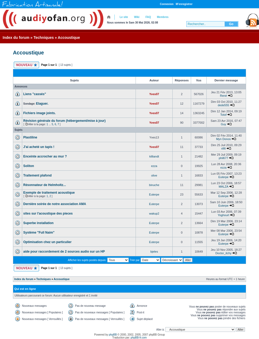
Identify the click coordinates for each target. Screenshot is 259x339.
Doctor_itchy (223, 253)
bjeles (154, 251)
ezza (154, 166)
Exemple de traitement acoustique (49, 192)
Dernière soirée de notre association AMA (54, 204)
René (223, 95)
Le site (124, 17)
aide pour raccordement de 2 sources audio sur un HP (64, 251)
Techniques (44, 37)
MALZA (223, 186)
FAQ (148, 17)
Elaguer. (42, 103)
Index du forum (16, 37)
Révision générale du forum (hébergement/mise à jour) (64, 121)
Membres (163, 17)
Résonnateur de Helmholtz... (44, 185)
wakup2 (154, 213)
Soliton (28, 166)
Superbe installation (38, 223)
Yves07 (154, 94)
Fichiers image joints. (39, 113)
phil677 (223, 158)
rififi (223, 148)
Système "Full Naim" (38, 232)
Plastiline (30, 137)
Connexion (167, 4)
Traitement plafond (37, 175)
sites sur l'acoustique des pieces (48, 213)
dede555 (223, 105)
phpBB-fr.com (139, 337)
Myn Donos (223, 139)
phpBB (113, 334)
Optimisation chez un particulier (47, 242)
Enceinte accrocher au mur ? (45, 156)
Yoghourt (223, 215)
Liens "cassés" (34, 94)
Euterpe (223, 177)
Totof (223, 114)
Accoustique (69, 37)
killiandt (154, 156)
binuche (154, 185)
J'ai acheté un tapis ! (38, 147)
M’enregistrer (184, 4)
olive (154, 175)
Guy (223, 124)
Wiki (136, 17)
